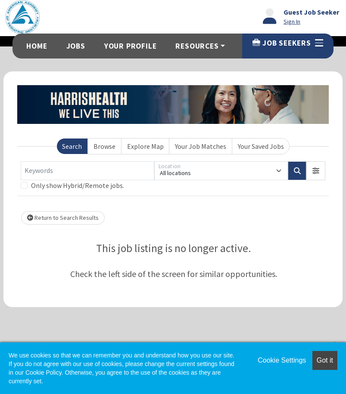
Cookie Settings (282, 360)
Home (36, 46)
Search (72, 146)
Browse (104, 146)
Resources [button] (196, 46)
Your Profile (130, 46)
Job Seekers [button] (287, 43)
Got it (325, 360)
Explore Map (145, 146)
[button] (315, 170)
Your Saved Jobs (261, 146)
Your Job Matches (200, 146)
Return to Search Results (63, 218)
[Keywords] (87, 170)
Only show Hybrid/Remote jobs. (77, 185)
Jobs (75, 46)
